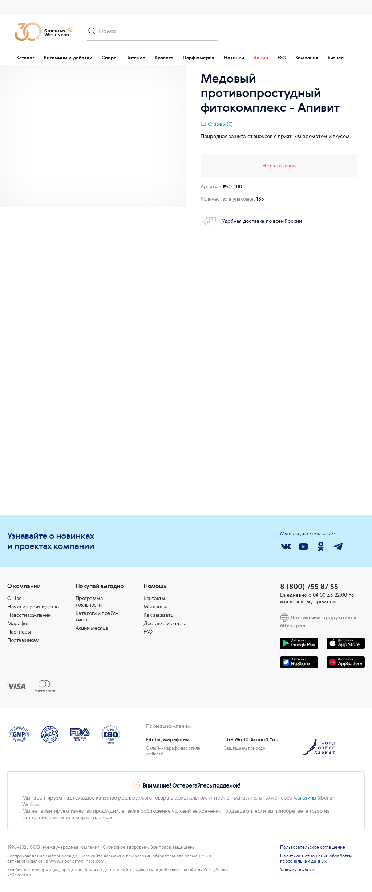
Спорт (109, 58)
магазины (304, 797)
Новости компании (28, 615)
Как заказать (158, 615)
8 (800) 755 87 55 (309, 586)
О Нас (14, 598)
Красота (164, 58)
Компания (306, 58)
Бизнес (336, 58)
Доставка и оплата (165, 623)
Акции (261, 58)
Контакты (154, 598)
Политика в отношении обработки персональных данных (316, 858)
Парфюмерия (198, 58)
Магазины (154, 606)
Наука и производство (32, 606)
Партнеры (19, 631)
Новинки (234, 58)
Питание (135, 58)
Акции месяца (92, 628)
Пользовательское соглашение (312, 847)
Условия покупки (297, 869)
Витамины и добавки (68, 58)
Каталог (25, 58)
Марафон (18, 623)
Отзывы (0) (220, 124)
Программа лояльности (89, 601)
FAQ (148, 631)
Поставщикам (23, 640)
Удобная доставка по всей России (251, 221)
